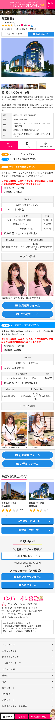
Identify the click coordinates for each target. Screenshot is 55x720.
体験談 (5, 675)
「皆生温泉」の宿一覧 (27, 521)
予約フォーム (27, 585)
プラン (9, 145)
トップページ (7, 12)
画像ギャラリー (46, 145)
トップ (9, 716)
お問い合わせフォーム (27, 576)
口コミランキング (10, 656)
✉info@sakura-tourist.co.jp (14, 617)
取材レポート (8, 687)
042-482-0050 (13, 611)
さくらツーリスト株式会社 (22, 604)
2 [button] (6, 515)
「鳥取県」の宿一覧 (27, 530)
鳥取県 (19, 12)
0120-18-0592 (14, 34)
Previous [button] (2, 497)
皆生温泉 (27, 12)
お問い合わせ (40, 34)
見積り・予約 (40, 716)
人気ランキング (9, 650)
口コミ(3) (27, 145)
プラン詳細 (29, 256)
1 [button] (2, 515)
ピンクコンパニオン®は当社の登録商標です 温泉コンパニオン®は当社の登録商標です (20, 629)
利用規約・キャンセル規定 (14, 706)
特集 (4, 681)
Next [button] (52, 497)
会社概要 (6, 693)
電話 (23, 716)
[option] (27, 57)
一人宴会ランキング (11, 663)
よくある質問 (8, 669)
